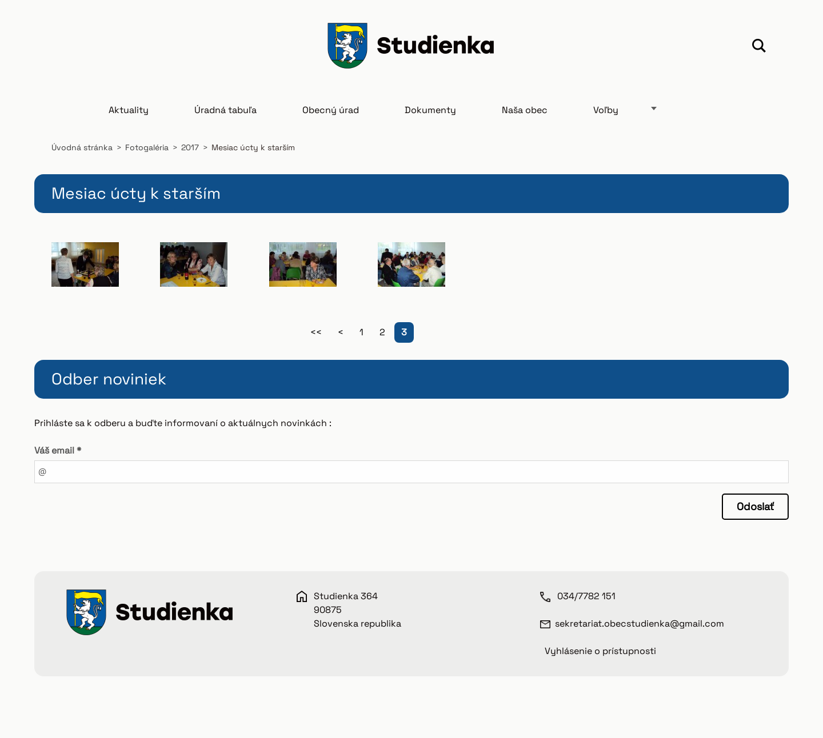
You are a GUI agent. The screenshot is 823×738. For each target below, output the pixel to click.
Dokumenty (430, 110)
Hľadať (759, 47)
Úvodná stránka (82, 147)
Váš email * (57, 450)
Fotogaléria (147, 147)
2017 (190, 147)
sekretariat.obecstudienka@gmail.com (639, 623)
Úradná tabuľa (225, 110)
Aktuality (129, 110)
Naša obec (525, 110)
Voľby (605, 110)
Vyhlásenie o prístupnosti (600, 651)
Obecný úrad (330, 110)
